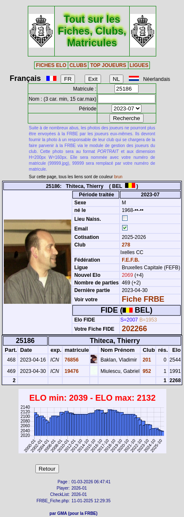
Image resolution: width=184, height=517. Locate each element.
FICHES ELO (51, 65)
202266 (134, 328)
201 (146, 360)
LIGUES (139, 65)
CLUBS (78, 65)
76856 (71, 360)
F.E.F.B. (130, 260)
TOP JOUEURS (108, 65)
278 (125, 245)
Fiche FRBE (143, 299)
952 (146, 371)
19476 (71, 371)
